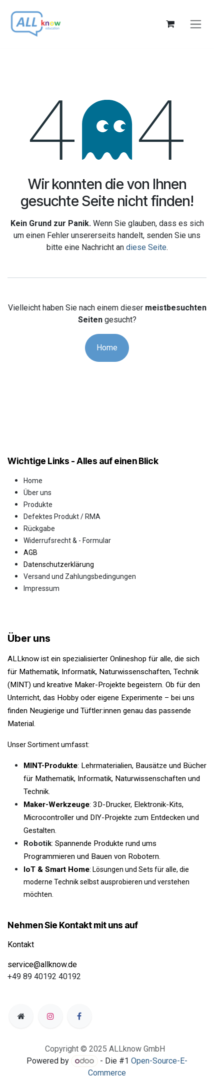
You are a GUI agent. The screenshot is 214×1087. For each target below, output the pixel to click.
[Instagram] (50, 1016)
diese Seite (146, 247)
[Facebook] (80, 1016)
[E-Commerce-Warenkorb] (170, 24)
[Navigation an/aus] (195, 24)
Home (107, 347)
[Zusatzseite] (21, 1016)
